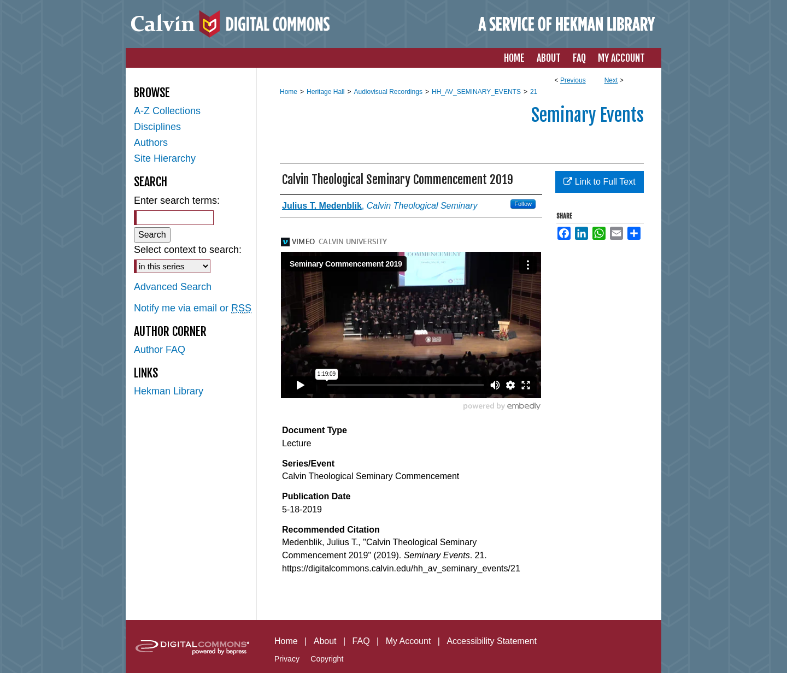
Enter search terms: (177, 200)
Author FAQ (159, 349)
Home (288, 92)
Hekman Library (168, 391)
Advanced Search (173, 286)
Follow (523, 203)
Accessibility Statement (492, 641)
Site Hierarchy (165, 158)
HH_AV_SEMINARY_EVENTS (476, 92)
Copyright (326, 658)
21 (533, 92)
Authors (151, 142)
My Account (408, 641)
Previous (573, 80)
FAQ (361, 641)
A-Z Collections (167, 110)
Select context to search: (188, 249)
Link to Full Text (599, 181)
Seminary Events (587, 115)
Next (611, 80)
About (325, 641)
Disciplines (157, 126)
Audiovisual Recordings (388, 92)
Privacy (286, 658)
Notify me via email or (192, 308)
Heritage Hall (325, 92)
